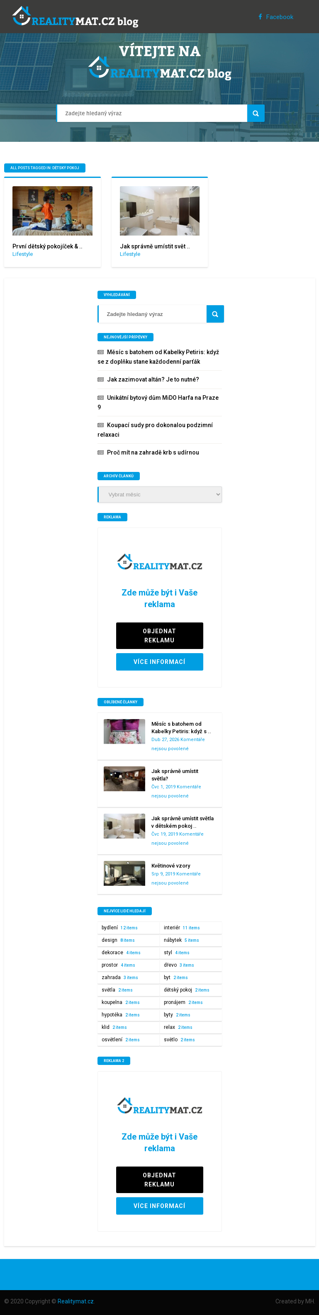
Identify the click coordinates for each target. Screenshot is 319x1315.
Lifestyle (22, 254)
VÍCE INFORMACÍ (159, 662)
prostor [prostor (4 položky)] (118, 965)
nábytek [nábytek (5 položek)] (181, 940)
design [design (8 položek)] (118, 940)
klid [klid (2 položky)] (114, 1027)
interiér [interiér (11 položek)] (182, 928)
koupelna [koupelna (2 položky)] (121, 1002)
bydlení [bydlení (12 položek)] (120, 928)
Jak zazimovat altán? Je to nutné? (153, 379)
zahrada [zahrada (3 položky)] (120, 977)
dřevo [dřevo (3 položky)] (179, 965)
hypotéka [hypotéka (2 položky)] (121, 1015)
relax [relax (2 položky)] (178, 1027)
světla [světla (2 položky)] (117, 990)
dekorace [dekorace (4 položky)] (121, 952)
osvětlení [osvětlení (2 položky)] (121, 1040)
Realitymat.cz (76, 1301)
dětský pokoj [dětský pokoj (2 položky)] (186, 990)
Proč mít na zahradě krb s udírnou (153, 452)
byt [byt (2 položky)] (176, 977)
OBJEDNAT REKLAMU (159, 636)
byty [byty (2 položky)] (177, 1015)
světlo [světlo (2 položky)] (179, 1040)
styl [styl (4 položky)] (177, 952)
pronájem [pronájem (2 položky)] (183, 1002)
